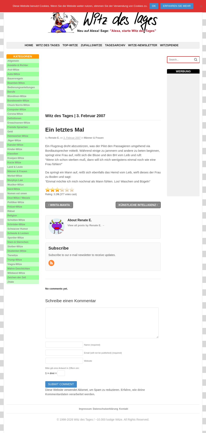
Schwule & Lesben (18, 233)
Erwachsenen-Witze (18, 122)
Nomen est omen (17, 193)
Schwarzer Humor (17, 228)
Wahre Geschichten (18, 268)
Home (29, 45)
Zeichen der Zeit (16, 277)
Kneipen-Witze (15, 158)
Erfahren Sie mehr (177, 5)
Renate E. (54, 137)
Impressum (85, 408)
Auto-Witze (13, 74)
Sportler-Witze (15, 237)
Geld (10, 131)
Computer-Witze (16, 109)
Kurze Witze (14, 162)
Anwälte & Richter (17, 65)
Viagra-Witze (14, 264)
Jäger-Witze (14, 140)
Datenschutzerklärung (105, 408)
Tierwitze (12, 255)
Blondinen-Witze (16, 96)
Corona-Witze (15, 114)
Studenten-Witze (16, 251)
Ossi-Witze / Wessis (18, 198)
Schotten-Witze (16, 220)
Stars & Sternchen (17, 242)
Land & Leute (15, 167)
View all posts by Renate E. (86, 225)
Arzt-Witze (13, 69)
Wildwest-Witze (16, 273)
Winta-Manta (59, 205)
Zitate (10, 281)
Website (88, 361)
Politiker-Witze (15, 202)
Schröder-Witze (16, 224)
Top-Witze (70, 45)
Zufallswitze (91, 45)
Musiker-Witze (15, 184)
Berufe (11, 91)
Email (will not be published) (103, 353)
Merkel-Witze (14, 175)
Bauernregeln (15, 78)
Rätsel (11, 211)
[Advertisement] (103, 82)
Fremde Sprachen (17, 127)
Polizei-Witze (14, 206)
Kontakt (123, 408)
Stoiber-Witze (15, 246)
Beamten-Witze (16, 83)
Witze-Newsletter (142, 45)
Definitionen (14, 118)
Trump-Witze (14, 259)
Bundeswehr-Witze (18, 100)
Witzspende (169, 45)
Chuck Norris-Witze (18, 105)
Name (92, 345)
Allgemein (13, 60)
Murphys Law (15, 180)
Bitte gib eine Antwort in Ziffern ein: (62, 368)
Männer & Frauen (94, 137)
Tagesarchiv (115, 45)
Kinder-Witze (14, 149)
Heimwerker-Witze (17, 136)
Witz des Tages (48, 45)
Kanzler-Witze (15, 144)
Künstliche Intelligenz (138, 205)
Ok (154, 5)
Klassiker (12, 153)
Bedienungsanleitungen (21, 87)
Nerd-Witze (13, 189)
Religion (12, 215)
